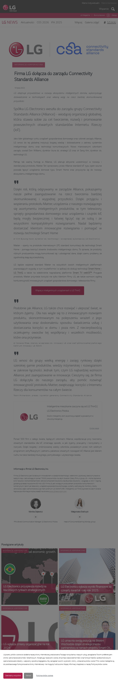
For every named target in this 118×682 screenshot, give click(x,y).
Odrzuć (28, 676)
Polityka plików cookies (44, 676)
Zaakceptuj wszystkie (13, 676)
